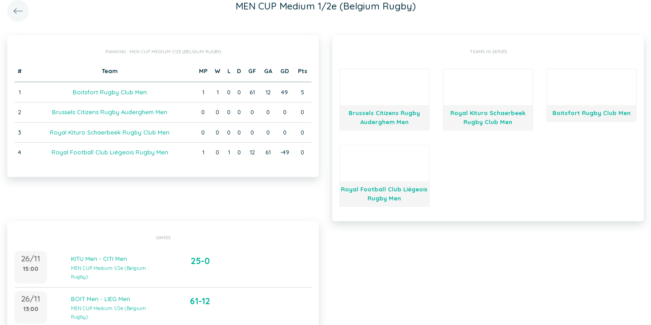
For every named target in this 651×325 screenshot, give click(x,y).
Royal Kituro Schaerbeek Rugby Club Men (110, 132)
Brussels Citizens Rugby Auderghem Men (109, 112)
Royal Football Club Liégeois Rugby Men (110, 152)
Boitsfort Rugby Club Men (110, 92)
